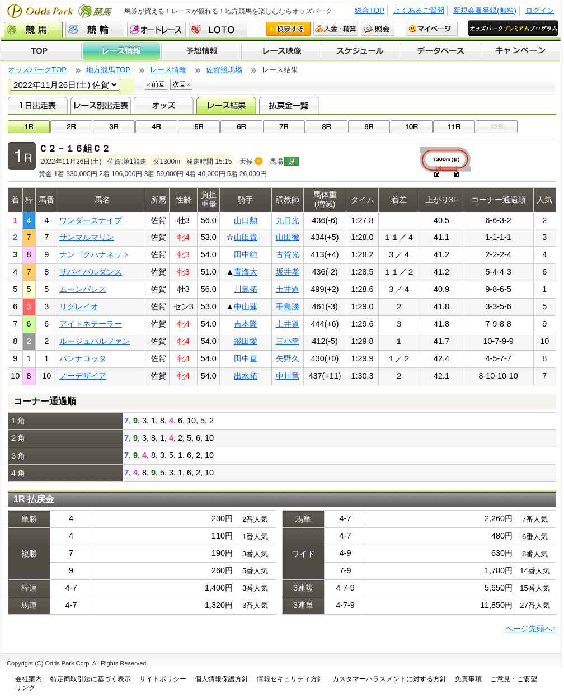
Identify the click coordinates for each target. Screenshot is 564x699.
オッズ (164, 105)
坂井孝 (287, 271)
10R (412, 126)
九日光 (287, 220)
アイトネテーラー (90, 323)
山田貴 (245, 237)
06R (241, 126)
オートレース (156, 29)
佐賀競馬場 (224, 69)
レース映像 (281, 51)
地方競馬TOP (108, 69)
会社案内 (28, 679)
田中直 (245, 358)
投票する (288, 29)
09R (369, 126)
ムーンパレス (82, 289)
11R (454, 126)
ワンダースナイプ (90, 220)
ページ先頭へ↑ (530, 628)
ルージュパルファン (94, 341)
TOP (41, 51)
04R (156, 126)
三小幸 (287, 341)
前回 (156, 84)
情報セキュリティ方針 (290, 679)
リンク (25, 687)
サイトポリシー (162, 679)
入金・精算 (335, 29)
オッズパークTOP (37, 69)
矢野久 (287, 358)
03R (114, 126)
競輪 (94, 29)
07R (284, 126)
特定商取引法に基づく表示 (90, 679)
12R (497, 126)
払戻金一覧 (289, 105)
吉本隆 (245, 323)
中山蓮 (245, 306)
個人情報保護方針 (221, 679)
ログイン (539, 10)
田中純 (245, 254)
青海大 (245, 271)
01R (29, 126)
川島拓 (245, 289)
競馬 (33, 29)
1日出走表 (38, 105)
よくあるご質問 (418, 10)
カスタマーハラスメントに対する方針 (389, 679)
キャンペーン (521, 51)
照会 (377, 29)
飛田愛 (245, 341)
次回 (181, 84)
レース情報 (121, 51)
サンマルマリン (86, 237)
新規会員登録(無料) (484, 10)
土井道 (287, 289)
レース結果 (226, 105)
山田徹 (287, 237)
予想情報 (201, 51)
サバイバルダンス (90, 271)
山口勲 (245, 220)
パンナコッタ (82, 358)
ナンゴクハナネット (94, 254)
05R (199, 126)
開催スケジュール (361, 51)
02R (71, 126)
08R (326, 126)
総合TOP (369, 10)
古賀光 (287, 254)
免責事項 (468, 679)
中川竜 (287, 375)
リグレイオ (78, 306)
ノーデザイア (82, 375)
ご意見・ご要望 (513, 679)
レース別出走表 (100, 105)
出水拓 (245, 375)
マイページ (432, 29)
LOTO (218, 29)
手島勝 (287, 306)
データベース (441, 51)
